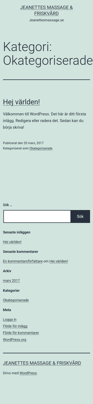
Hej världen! (21, 102)
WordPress (28, 373)
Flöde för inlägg (15, 326)
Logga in (9, 319)
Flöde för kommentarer (21, 333)
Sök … (7, 205)
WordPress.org (14, 340)
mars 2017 (11, 280)
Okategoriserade (40, 148)
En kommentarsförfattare (23, 261)
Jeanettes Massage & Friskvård (42, 363)
